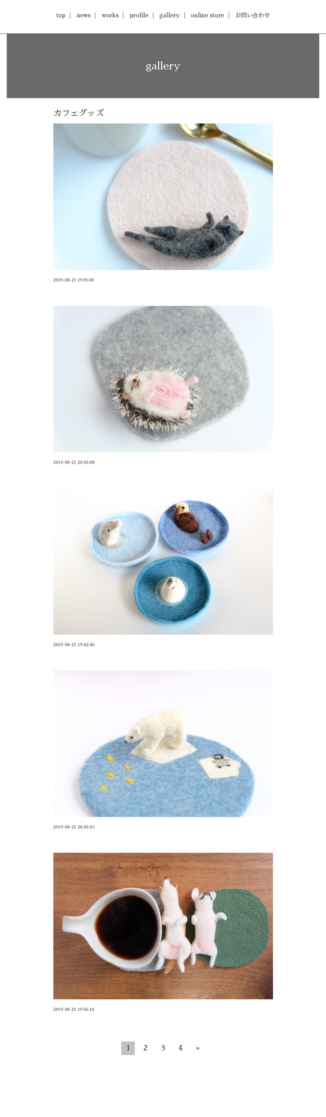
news (84, 15)
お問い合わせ (252, 15)
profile (139, 15)
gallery (169, 15)
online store (207, 15)
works (110, 15)
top (60, 15)
